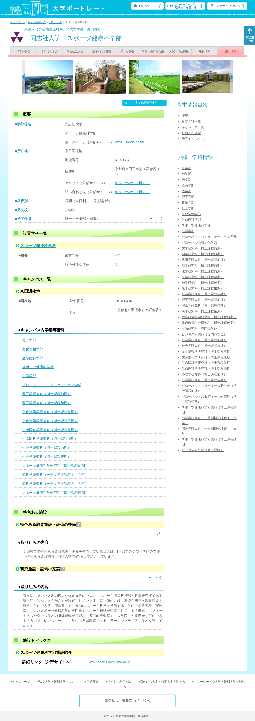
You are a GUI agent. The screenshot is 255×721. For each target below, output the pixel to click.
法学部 (186, 179)
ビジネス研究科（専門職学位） (204, 334)
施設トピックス (193, 139)
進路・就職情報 (101, 51)
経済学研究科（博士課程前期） (204, 260)
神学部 (186, 174)
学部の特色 (23, 51)
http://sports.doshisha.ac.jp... (111, 662)
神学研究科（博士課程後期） (203, 283)
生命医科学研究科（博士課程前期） (50, 430)
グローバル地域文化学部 (199, 242)
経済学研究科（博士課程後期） (204, 294)
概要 (185, 116)
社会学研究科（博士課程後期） (204, 346)
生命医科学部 (32, 358)
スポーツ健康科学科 (38, 246)
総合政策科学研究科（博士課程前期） (209, 317)
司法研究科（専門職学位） (201, 328)
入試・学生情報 (179, 51)
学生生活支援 (75, 51)
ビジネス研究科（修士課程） (203, 450)
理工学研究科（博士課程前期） (46, 394)
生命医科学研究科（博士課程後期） (50, 439)
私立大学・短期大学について (58, 681)
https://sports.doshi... (131, 142)
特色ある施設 (191, 133)
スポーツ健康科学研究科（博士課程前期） (55, 466)
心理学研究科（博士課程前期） (46, 448)
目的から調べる (37, 22)
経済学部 (188, 185)
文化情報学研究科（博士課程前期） (50, 412)
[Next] (231, 77)
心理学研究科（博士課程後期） (46, 457)
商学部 (186, 191)
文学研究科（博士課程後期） (203, 277)
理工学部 (29, 340)
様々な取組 (127, 51)
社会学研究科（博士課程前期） (204, 340)
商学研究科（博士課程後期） (203, 311)
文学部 (186, 168)
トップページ (17, 22)
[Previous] (23, 77)
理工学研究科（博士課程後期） (46, 403)
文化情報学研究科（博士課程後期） (50, 421)
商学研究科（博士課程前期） (203, 265)
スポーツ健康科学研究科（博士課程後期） (55, 493)
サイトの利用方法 (119, 681)
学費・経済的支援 (153, 51)
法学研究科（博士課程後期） (203, 288)
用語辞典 (93, 681)
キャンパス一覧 (193, 127)
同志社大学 (55, 22)
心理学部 (29, 376)
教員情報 (204, 51)
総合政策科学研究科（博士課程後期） (209, 323)
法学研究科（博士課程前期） (203, 271)
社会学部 (188, 208)
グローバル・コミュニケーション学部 (51, 385)
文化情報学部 (32, 349)
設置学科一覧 (191, 121)
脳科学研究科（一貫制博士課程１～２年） (55, 475)
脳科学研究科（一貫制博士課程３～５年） (55, 484)
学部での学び (49, 51)
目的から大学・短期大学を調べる (162, 681)
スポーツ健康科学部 (38, 367)
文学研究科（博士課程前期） (203, 248)
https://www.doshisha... (132, 183)
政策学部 (188, 202)
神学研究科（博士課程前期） (203, 254)
